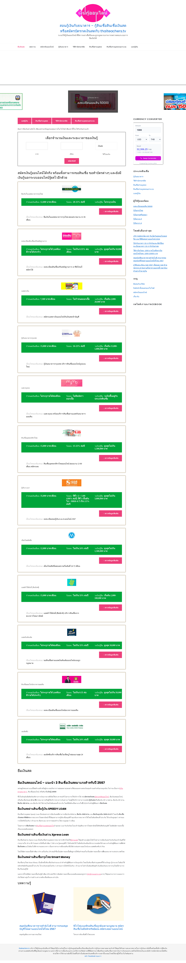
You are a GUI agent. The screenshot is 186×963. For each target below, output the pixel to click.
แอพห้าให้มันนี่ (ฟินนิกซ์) (30, 587)
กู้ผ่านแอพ (74, 840)
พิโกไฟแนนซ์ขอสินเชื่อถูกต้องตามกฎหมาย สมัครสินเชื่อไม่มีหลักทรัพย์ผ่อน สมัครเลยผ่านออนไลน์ (98, 927)
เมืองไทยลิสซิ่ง (26, 540)
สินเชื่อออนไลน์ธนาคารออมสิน (32, 684)
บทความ (32, 47)
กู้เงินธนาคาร (63, 47)
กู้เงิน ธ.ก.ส (137, 223)
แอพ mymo (25, 388)
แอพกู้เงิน (134, 47)
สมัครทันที (71, 161)
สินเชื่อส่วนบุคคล (95, 47)
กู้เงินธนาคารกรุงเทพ (29, 338)
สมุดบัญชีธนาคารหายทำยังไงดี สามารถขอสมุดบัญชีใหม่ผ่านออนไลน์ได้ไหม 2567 (43, 927)
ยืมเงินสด (21, 47)
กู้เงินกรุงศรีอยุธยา (140, 215)
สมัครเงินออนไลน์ (46, 47)
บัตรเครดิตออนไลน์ (102, 797)
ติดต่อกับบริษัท (139, 284)
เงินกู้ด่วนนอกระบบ (94, 874)
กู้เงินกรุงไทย (138, 210)
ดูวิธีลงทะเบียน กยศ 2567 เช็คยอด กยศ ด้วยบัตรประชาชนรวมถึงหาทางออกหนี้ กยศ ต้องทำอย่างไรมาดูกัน (150, 268)
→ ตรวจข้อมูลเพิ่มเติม (110, 211)
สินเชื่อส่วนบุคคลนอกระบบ (116, 47)
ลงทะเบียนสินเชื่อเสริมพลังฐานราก (34, 241)
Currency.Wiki (156, 163)
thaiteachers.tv (24, 948)
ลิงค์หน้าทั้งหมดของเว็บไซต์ (143, 288)
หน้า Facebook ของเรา (93, 956)
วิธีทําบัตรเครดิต (79, 47)
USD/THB (138, 163)
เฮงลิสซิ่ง (24, 731)
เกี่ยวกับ (136, 297)
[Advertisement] (93, 68)
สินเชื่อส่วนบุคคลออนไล (45, 826)
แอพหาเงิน (25, 291)
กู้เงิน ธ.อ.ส (25, 488)
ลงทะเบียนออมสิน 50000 (93, 103)
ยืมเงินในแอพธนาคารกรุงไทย (32, 194)
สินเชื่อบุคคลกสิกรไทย (29, 438)
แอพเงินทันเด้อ (26, 637)
